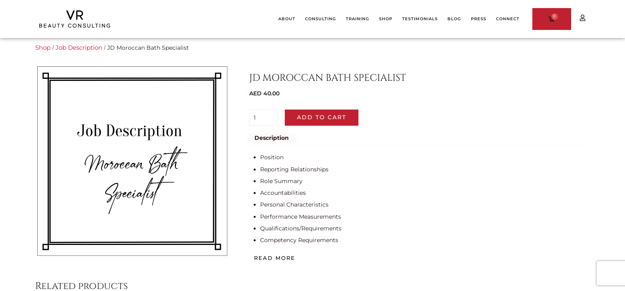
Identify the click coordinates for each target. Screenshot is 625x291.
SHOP (385, 18)
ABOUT (286, 18)
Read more (274, 258)
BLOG (454, 18)
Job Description (77, 47)
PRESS (478, 18)
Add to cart (321, 117)
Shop (42, 47)
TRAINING (357, 18)
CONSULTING (320, 18)
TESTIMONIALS (420, 18)
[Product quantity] (263, 118)
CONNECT (507, 18)
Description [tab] (271, 137)
